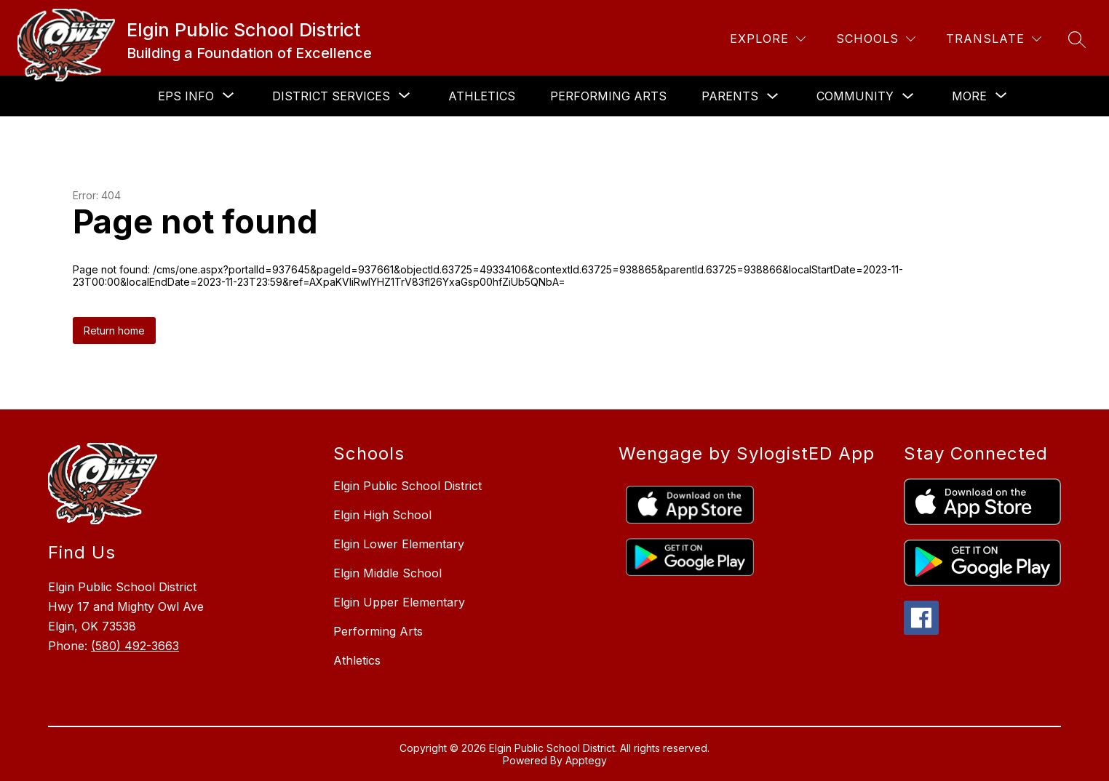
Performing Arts (608, 96)
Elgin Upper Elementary (399, 602)
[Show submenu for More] (969, 96)
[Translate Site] (993, 39)
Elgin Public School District (407, 485)
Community (855, 96)
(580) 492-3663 (135, 645)
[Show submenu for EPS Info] (186, 96)
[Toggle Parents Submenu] (773, 96)
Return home (114, 330)
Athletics (481, 96)
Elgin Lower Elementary (398, 544)
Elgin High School (382, 515)
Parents (729, 96)
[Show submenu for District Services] (331, 96)
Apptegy (586, 760)
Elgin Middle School (387, 573)
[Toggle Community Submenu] (908, 96)
